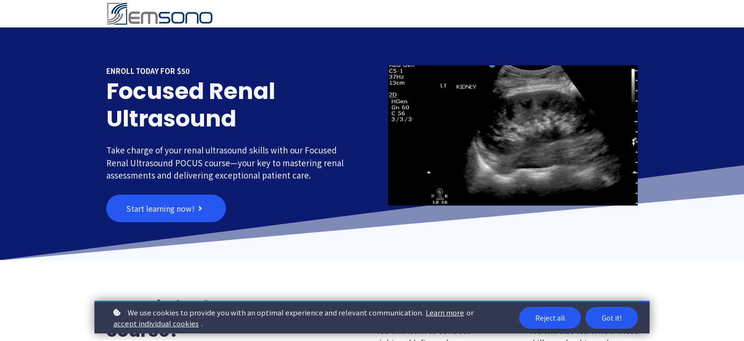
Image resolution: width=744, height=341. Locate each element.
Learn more (445, 312)
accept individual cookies (156, 323)
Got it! (612, 318)
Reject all (550, 318)
